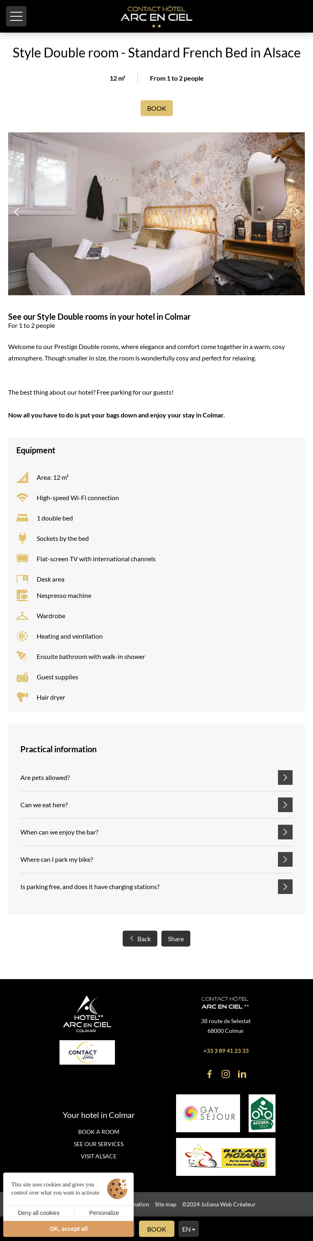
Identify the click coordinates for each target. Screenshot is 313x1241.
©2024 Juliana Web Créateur (219, 1204)
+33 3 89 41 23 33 (226, 1050)
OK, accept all (69, 1229)
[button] (16, 212)
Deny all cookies (39, 1213)
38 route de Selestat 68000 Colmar (226, 1025)
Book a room (98, 1131)
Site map (165, 1204)
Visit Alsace (99, 1156)
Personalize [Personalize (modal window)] (104, 1213)
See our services (98, 1143)
